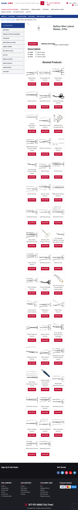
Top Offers (11, 16)
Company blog (4, 488)
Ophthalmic (6, 38)
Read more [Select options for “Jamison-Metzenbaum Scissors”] (32, 131)
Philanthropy (24, 490)
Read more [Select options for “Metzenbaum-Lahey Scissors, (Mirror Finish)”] (58, 363)
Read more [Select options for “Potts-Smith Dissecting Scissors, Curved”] (32, 389)
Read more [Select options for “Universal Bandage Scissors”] (58, 107)
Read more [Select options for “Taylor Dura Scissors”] (45, 154)
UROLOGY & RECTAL (7, 63)
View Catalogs (41, 16)
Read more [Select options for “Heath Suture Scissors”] (58, 316)
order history (24, 488)
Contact (49, 16)
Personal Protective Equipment (9, 9)
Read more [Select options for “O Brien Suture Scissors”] (58, 84)
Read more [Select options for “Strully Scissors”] (58, 177)
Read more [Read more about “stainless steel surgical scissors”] (45, 245)
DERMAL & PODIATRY (6, 12)
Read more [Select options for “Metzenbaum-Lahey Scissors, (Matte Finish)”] (32, 154)
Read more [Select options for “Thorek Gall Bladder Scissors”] (45, 435)
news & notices (44, 494)
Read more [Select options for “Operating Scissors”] (45, 107)
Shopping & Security (45, 496)
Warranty (42, 490)
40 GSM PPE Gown (21, 16)
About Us (3, 16)
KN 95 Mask (31, 16)
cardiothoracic (25, 9)
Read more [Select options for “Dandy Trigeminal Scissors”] (32, 340)
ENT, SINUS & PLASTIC (18, 12)
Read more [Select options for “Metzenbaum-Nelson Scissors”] (58, 200)
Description (33, 44)
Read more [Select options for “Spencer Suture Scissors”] (45, 200)
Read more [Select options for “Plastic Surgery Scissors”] (32, 268)
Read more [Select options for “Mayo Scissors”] (45, 177)
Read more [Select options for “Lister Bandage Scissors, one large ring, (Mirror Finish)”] (58, 245)
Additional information (48, 44)
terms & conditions (25, 492)
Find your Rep (4, 490)
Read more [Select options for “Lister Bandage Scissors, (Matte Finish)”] (32, 177)
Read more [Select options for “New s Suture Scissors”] (45, 363)
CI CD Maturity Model (6, 496)
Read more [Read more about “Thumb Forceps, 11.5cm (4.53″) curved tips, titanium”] (45, 389)
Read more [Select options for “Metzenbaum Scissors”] (32, 84)
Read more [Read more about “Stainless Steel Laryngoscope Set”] (58, 131)
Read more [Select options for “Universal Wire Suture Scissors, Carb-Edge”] (58, 340)
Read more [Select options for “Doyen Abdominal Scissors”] (45, 84)
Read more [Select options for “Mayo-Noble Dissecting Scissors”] (32, 245)
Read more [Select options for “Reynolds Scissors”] (58, 222)
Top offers (6, 71)
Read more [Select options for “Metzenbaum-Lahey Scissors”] (45, 131)
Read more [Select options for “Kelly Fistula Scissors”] (32, 454)
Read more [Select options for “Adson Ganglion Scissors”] (32, 293)
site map (23, 494)
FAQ (41, 486)
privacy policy (4, 494)
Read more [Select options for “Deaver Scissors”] (32, 200)
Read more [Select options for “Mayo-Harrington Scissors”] (58, 435)
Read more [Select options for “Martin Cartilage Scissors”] (32, 435)
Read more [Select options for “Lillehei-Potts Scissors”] (58, 154)
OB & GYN (28, 12)
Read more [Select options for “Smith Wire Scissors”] (32, 412)
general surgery (35, 9)
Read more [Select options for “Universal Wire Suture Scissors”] (32, 316)
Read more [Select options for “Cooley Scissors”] (32, 107)
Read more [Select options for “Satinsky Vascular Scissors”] (32, 363)
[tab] (33, 44)
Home (3, 20)
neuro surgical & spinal (57, 9)
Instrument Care (44, 492)
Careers (3, 492)
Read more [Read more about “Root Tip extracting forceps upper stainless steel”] (58, 293)
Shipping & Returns (44, 488)
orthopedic (46, 9)
